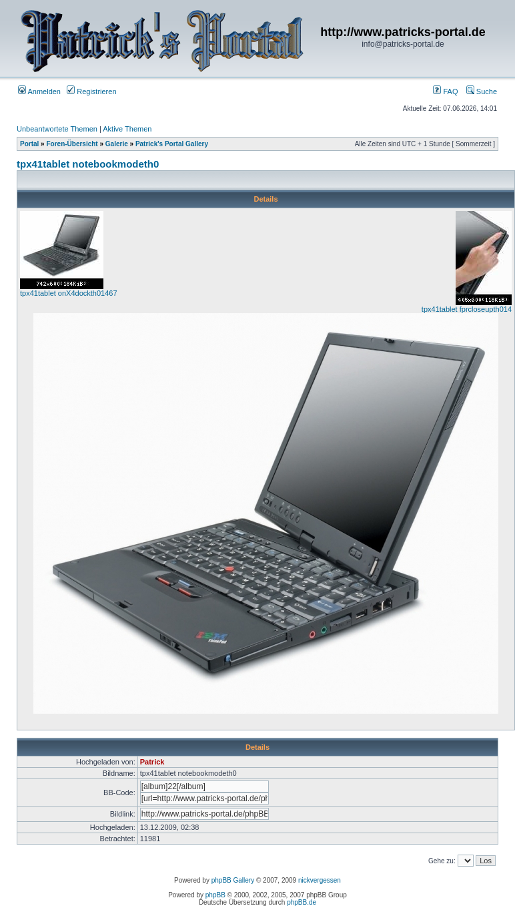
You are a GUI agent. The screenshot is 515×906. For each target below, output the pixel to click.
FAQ (445, 91)
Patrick (152, 762)
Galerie (116, 144)
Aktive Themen (127, 129)
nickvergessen (319, 880)
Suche (481, 91)
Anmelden (39, 91)
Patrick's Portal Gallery (171, 144)
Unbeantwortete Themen (57, 129)
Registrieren (91, 91)
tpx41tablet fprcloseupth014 (467, 309)
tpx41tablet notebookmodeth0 (88, 164)
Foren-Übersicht (71, 144)
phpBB (215, 895)
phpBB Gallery (232, 880)
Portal (29, 144)
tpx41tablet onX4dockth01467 (68, 293)
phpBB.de (301, 902)
